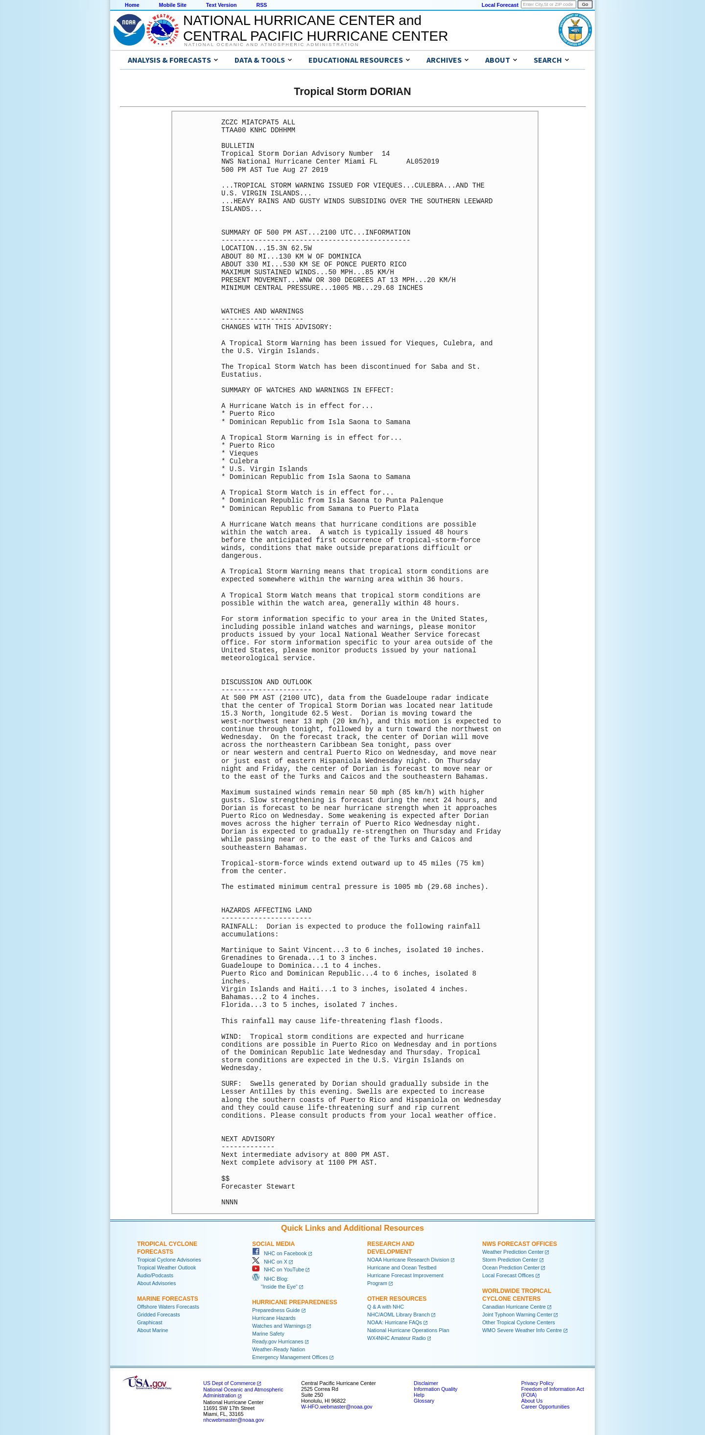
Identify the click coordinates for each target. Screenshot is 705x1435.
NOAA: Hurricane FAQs (394, 1322)
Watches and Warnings (279, 1326)
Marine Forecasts (167, 1298)
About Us (531, 1401)
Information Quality (435, 1389)
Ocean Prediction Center (511, 1267)
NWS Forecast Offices (519, 1244)
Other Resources (396, 1298)
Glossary (424, 1401)
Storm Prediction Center (510, 1260)
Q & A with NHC (385, 1307)
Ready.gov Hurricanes (278, 1341)
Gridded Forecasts (158, 1314)
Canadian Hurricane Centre (514, 1307)
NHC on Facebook (279, 1253)
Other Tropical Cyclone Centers (518, 1322)
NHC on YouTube (278, 1269)
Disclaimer (426, 1383)
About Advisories (156, 1283)
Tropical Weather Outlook (166, 1267)
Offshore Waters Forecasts (168, 1307)
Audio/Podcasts (155, 1275)
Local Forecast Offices (508, 1275)
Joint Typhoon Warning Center (517, 1314)
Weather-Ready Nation (278, 1349)
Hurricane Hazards (274, 1318)
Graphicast (150, 1322)
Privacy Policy (537, 1383)
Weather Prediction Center (512, 1252)
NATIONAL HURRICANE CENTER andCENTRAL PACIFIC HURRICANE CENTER (315, 28)
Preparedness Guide (276, 1310)
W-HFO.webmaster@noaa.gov (337, 1407)
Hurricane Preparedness (294, 1302)
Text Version (221, 5)
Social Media (273, 1244)
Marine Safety (268, 1334)
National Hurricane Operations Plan (408, 1330)
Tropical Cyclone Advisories (169, 1260)
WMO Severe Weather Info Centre (522, 1330)
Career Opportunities (545, 1407)
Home (132, 5)
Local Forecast (500, 5)
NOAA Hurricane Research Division (408, 1260)
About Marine (152, 1330)
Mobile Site (173, 5)
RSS (261, 5)
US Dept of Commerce (229, 1383)
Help (419, 1395)
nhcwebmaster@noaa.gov (233, 1420)
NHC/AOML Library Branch (398, 1314)
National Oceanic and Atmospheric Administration (271, 44)
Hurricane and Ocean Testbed (401, 1267)
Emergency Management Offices (290, 1357)
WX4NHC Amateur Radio (396, 1338)
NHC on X (269, 1262)
